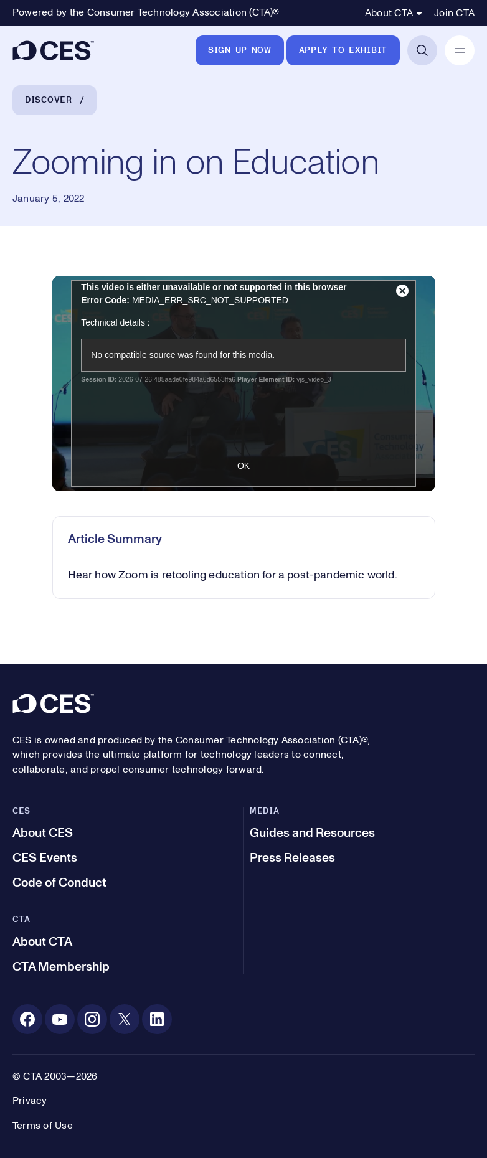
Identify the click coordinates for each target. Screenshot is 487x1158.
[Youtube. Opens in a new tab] (60, 1019)
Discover (48, 100)
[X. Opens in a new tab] (124, 1019)
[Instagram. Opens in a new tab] (92, 1019)
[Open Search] (422, 50)
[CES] (53, 50)
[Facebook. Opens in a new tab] (27, 1019)
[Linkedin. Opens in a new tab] (157, 1019)
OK (243, 466)
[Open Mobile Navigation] (460, 50)
